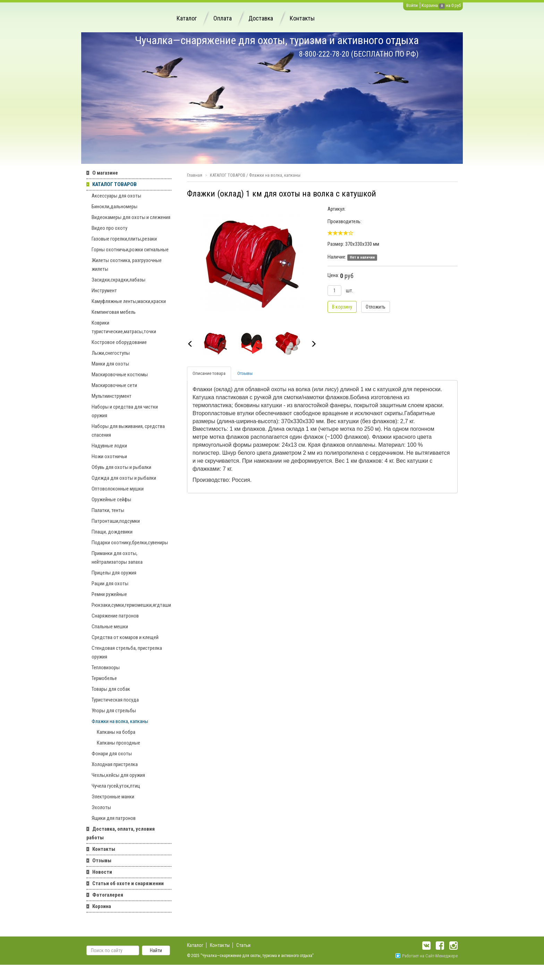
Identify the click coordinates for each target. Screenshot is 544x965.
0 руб (456, 5)
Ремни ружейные (109, 594)
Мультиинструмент (111, 396)
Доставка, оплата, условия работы (120, 833)
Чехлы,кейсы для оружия (118, 775)
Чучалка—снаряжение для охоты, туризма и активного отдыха (277, 40)
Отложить (375, 307)
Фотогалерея (107, 895)
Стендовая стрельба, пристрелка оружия (127, 652)
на (448, 5)
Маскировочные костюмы (120, 374)
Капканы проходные (118, 743)
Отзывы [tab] (245, 373)
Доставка (260, 18)
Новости (102, 872)
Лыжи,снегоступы (111, 353)
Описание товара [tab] (209, 373)
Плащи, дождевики (112, 532)
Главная (194, 175)
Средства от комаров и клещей (125, 637)
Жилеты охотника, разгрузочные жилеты (127, 264)
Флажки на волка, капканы (120, 721)
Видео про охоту (109, 228)
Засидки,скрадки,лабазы (118, 280)
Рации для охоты (110, 583)
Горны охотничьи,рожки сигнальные (130, 249)
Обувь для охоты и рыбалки (121, 467)
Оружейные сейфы (111, 499)
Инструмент (104, 290)
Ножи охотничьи (109, 456)
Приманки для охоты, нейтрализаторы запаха (117, 557)
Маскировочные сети (114, 385)
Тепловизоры (106, 667)
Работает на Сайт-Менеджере (427, 955)
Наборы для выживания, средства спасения (128, 430)
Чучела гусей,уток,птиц (116, 786)
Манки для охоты (110, 364)
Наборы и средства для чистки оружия (125, 411)
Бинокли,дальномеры (114, 206)
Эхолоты (101, 807)
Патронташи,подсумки (116, 521)
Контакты (302, 18)
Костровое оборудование (119, 342)
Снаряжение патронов (115, 616)
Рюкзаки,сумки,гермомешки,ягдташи (131, 605)
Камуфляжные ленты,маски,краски (129, 301)
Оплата (222, 18)
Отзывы (101, 860)
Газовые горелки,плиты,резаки (124, 239)
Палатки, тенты (108, 510)
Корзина (430, 5)
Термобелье (104, 678)
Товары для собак (111, 689)
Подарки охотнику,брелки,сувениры (130, 542)
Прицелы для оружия (114, 573)
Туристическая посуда (115, 700)
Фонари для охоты (112, 753)
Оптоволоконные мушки (118, 489)
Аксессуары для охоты (116, 196)
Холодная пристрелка (115, 764)
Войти (412, 5)
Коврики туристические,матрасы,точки (124, 327)
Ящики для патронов (114, 818)
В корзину (342, 307)
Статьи (243, 945)
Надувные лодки (109, 446)
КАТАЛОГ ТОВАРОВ (114, 184)
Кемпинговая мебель (114, 312)
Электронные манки (113, 797)
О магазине (105, 173)
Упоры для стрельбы (114, 710)
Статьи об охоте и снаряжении (128, 883)
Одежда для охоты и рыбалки (124, 478)
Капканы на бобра (116, 732)
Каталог (187, 18)
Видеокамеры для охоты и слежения (131, 217)
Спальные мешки (110, 626)
